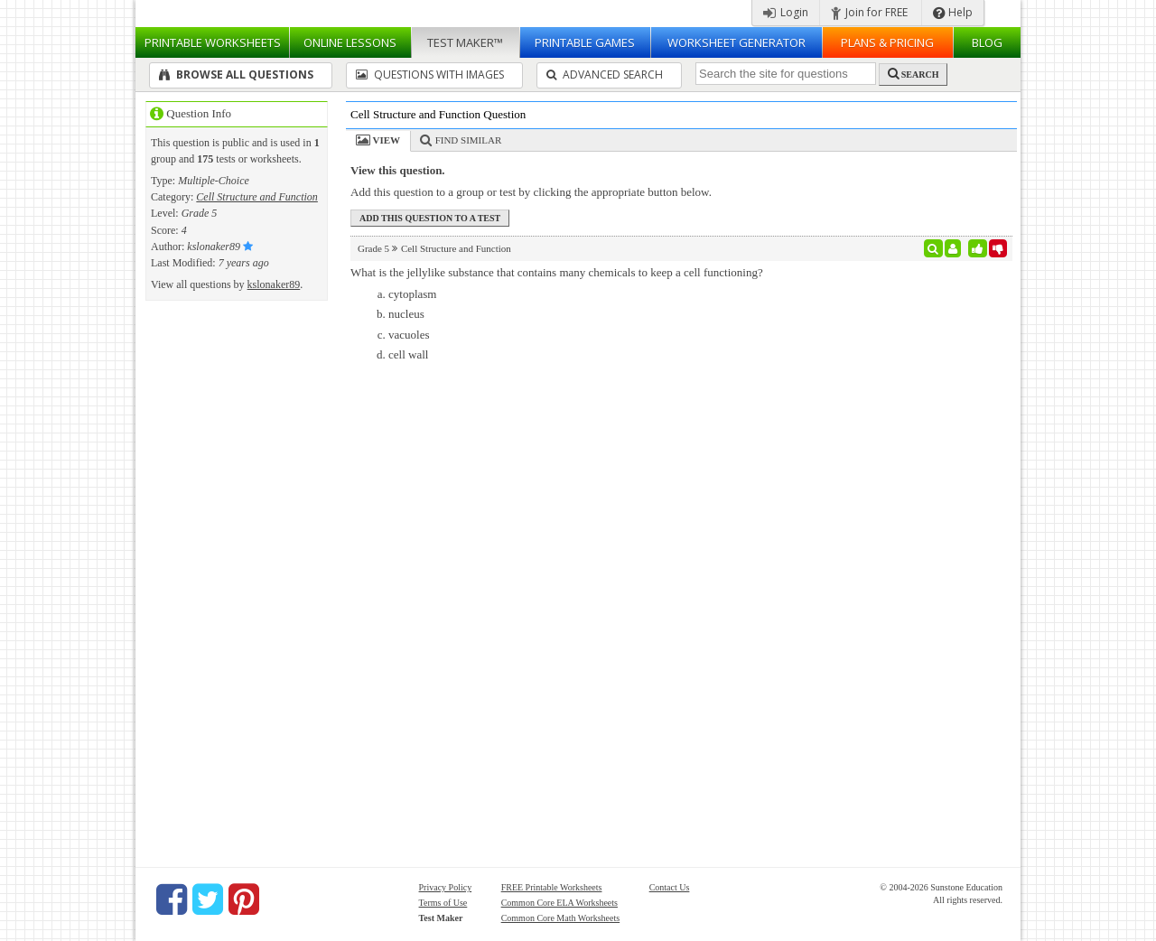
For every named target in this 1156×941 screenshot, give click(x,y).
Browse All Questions (236, 74)
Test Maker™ (465, 42)
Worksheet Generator (736, 42)
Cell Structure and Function (257, 197)
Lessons (349, 42)
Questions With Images (430, 74)
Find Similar (468, 140)
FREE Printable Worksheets (551, 887)
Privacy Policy (445, 887)
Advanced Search (604, 74)
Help (953, 12)
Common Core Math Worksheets (560, 918)
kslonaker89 (274, 284)
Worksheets (212, 42)
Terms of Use (443, 903)
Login (785, 12)
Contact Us (669, 887)
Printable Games (585, 42)
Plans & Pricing (887, 42)
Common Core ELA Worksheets (559, 903)
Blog (987, 42)
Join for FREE (869, 12)
